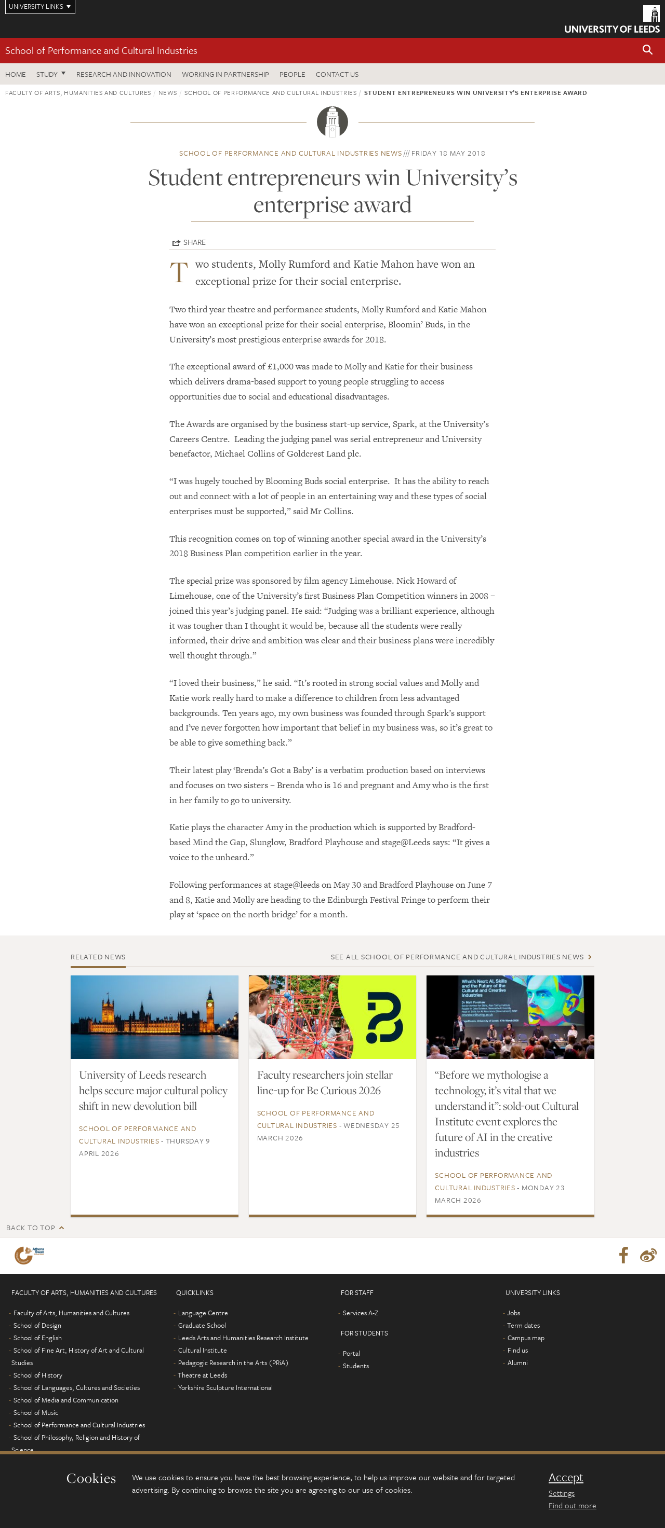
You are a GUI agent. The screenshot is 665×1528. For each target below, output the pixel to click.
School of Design (37, 1325)
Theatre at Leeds (202, 1375)
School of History (38, 1375)
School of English (38, 1337)
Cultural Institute (202, 1350)
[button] (648, 50)
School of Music (36, 1412)
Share (194, 241)
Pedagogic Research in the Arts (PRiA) (233, 1362)
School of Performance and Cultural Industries (101, 50)
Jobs (513, 1312)
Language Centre (203, 1312)
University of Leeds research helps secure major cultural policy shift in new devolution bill (153, 1090)
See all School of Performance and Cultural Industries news (457, 956)
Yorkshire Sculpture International (225, 1387)
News (167, 92)
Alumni (518, 1362)
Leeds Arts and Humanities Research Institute (243, 1337)
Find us (518, 1350)
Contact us (337, 73)
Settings (562, 1492)
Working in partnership (225, 73)
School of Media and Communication (66, 1400)
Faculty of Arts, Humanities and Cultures (78, 92)
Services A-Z (360, 1312)
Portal (351, 1353)
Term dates (523, 1325)
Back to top (30, 1227)
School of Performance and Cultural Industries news (290, 152)
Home (15, 73)
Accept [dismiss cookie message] (566, 1477)
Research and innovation (123, 73)
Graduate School (202, 1325)
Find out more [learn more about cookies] (572, 1505)
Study (47, 73)
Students (356, 1365)
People (292, 73)
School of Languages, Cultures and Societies (77, 1387)
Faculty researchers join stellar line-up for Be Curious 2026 (325, 1082)
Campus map (526, 1337)
